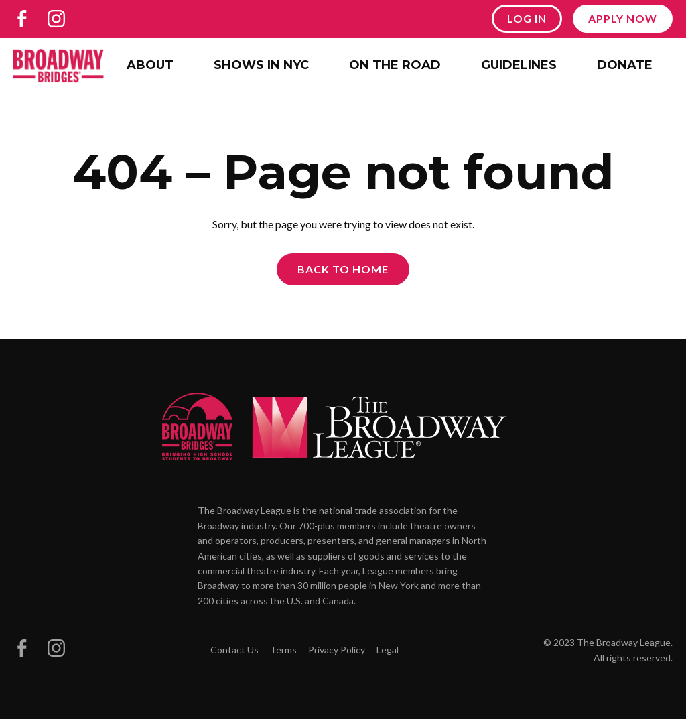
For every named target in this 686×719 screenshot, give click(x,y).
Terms (283, 649)
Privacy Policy (336, 649)
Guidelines (519, 65)
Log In (527, 18)
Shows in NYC (261, 65)
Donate (625, 65)
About (150, 65)
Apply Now (622, 18)
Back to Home (343, 269)
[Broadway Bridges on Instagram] (56, 18)
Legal (387, 649)
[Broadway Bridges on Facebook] (22, 18)
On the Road (395, 65)
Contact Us (234, 649)
